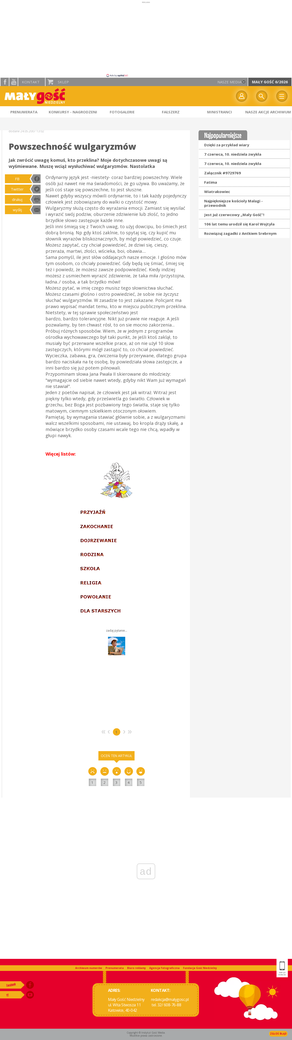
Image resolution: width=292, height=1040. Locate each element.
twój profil (241, 96)
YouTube (13, 82)
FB (17, 178)
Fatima (210, 182)
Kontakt (31, 81)
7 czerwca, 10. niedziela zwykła (232, 154)
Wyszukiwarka (261, 96)
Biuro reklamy (136, 968)
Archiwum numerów (88, 968)
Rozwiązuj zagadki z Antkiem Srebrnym (240, 233)
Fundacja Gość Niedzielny (200, 968)
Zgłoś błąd (278, 1033)
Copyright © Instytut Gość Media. (146, 1032)
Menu (282, 96)
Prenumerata (115, 968)
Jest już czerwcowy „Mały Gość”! (234, 214)
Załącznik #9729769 (222, 173)
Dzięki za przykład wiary (226, 145)
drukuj (17, 199)
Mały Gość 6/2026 (270, 81)
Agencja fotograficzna (164, 968)
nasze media (229, 81)
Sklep (63, 81)
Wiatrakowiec (217, 191)
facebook (4, 82)
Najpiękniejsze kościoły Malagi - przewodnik (233, 203)
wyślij (17, 209)
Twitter (17, 189)
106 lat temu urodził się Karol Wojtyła (239, 224)
